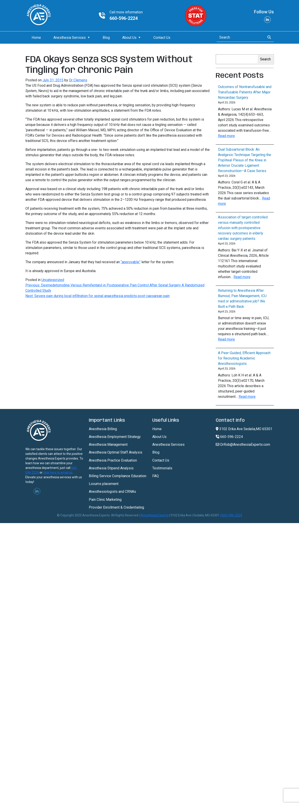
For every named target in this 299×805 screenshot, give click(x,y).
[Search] (240, 37)
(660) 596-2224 (231, 515)
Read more (226, 136)
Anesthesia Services (69, 37)
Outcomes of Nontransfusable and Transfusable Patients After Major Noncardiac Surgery (244, 92)
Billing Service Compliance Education (117, 476)
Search (265, 59)
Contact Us (161, 37)
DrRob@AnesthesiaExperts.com (243, 444)
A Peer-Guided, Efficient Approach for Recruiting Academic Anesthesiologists (244, 358)
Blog (106, 37)
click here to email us (57, 472)
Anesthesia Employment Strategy (115, 437)
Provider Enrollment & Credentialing (116, 507)
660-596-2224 (124, 18)
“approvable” (130, 262)
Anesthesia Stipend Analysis (111, 468)
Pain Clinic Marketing (105, 499)
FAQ (155, 476)
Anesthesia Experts (154, 515)
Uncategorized (52, 280)
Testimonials (162, 468)
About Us (129, 37)
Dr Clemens (78, 80)
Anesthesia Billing (103, 429)
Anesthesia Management (108, 444)
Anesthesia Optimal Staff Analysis (115, 452)
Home (36, 37)
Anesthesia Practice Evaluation (113, 460)
